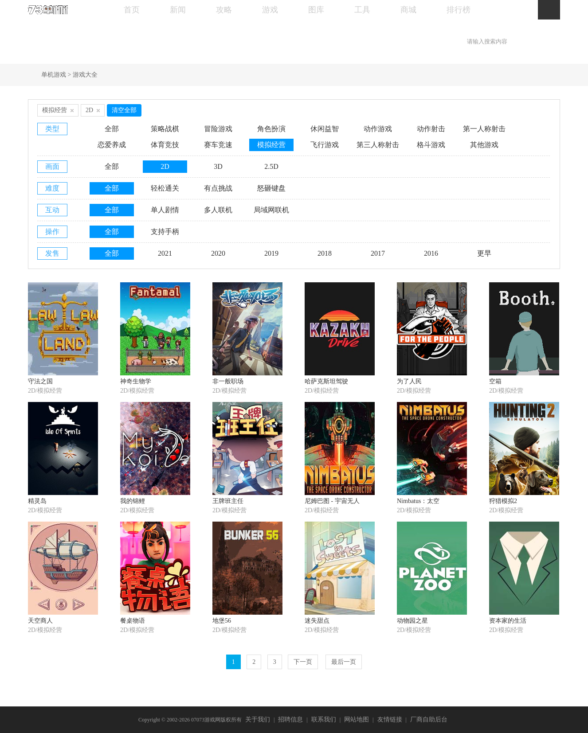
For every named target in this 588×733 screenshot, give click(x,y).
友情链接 (389, 719)
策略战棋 (165, 129)
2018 (325, 253)
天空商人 (40, 620)
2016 (431, 253)
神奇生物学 (135, 381)
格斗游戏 (431, 144)
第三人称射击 (378, 144)
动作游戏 (378, 129)
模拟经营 (271, 144)
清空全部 (124, 110)
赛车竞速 (218, 144)
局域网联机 (271, 210)
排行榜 (458, 9)
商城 (408, 9)
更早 (484, 253)
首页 (132, 9)
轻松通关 (165, 188)
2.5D (271, 166)
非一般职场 (227, 381)
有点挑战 (218, 188)
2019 (271, 253)
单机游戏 (53, 74)
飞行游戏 (324, 144)
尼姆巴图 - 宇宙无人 (332, 501)
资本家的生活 (507, 620)
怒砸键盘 (271, 188)
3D (218, 166)
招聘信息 (290, 719)
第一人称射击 (484, 129)
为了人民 (409, 381)
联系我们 (323, 719)
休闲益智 (324, 129)
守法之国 (40, 381)
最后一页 (343, 662)
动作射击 (431, 129)
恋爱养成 (112, 144)
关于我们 (257, 719)
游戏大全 (85, 74)
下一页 (303, 662)
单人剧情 (165, 210)
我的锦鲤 (132, 501)
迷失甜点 (317, 620)
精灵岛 (37, 501)
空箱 (495, 381)
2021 (165, 253)
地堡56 (221, 620)
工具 (362, 9)
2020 (218, 253)
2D (165, 166)
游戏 (270, 9)
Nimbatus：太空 (418, 501)
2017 (378, 253)
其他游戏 (484, 144)
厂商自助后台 (428, 719)
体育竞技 (165, 144)
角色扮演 (271, 129)
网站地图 (356, 719)
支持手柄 (165, 231)
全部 (112, 129)
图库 (316, 9)
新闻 (178, 9)
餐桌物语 (132, 620)
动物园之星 (412, 620)
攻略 (224, 9)
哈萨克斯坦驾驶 (326, 381)
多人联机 (218, 210)
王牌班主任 (227, 501)
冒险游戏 (218, 129)
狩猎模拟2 (503, 501)
